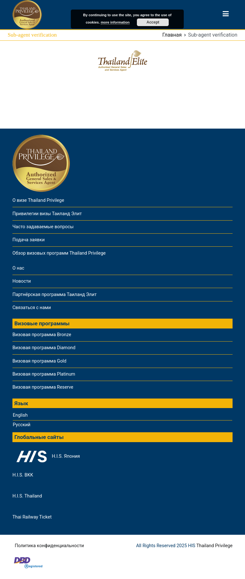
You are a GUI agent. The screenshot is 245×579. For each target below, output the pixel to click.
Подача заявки (28, 240)
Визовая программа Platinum (43, 374)
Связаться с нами (31, 307)
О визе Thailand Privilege (38, 200)
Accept (152, 22)
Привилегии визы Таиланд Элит (47, 213)
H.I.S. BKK (22, 475)
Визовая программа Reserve (42, 387)
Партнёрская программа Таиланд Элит (54, 294)
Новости (21, 281)
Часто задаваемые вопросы (43, 226)
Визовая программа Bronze (41, 334)
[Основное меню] (226, 15)
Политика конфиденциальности (49, 545)
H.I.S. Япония (46, 456)
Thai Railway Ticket (32, 517)
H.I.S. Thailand (27, 496)
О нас (18, 268)
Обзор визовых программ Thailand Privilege (59, 253)
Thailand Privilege (214, 545)
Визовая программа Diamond (43, 347)
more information (115, 22)
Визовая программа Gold (39, 361)
